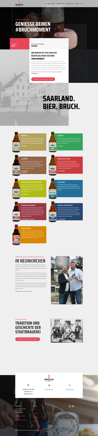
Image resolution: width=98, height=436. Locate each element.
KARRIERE (77, 3)
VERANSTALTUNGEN (60, 3)
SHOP (82, 3)
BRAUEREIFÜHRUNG (69, 3)
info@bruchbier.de (22, 416)
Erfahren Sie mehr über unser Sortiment (43, 79)
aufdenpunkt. (41, 430)
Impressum (35, 421)
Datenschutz (35, 417)
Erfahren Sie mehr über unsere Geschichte (28, 339)
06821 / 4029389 (70, 389)
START (45, 3)
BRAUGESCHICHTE (51, 3)
